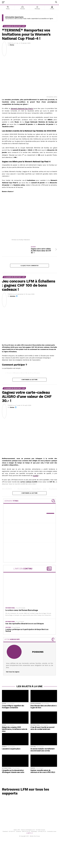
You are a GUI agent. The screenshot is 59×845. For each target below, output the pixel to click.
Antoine (12, 296)
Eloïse (12, 45)
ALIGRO (35, 476)
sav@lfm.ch (29, 833)
